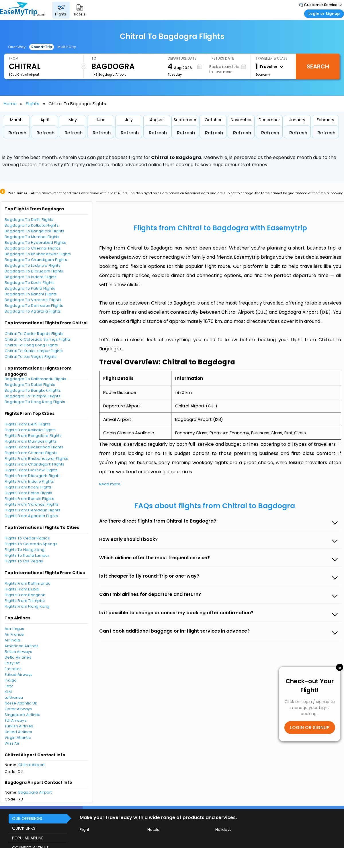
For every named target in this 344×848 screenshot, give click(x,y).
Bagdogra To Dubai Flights (30, 384)
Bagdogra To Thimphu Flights (32, 396)
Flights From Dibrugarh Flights (32, 475)
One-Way (17, 46)
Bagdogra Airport (35, 792)
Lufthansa (14, 697)
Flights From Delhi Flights (28, 424)
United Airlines (18, 732)
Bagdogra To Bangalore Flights (34, 231)
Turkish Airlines (19, 726)
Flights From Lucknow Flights (31, 470)
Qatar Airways (18, 709)
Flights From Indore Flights (29, 481)
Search (318, 66)
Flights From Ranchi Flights (29, 498)
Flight (84, 829)
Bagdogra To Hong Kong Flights (35, 402)
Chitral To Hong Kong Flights (31, 345)
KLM (8, 691)
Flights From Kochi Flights (28, 487)
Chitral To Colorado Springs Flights (38, 339)
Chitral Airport (31, 764)
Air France (14, 634)
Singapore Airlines (22, 714)
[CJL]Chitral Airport (24, 74)
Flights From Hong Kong (27, 606)
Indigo (11, 680)
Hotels (153, 829)
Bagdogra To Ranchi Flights (31, 294)
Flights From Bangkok (25, 595)
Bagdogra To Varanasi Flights (33, 300)
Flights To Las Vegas (24, 561)
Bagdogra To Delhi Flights (29, 219)
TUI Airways (15, 720)
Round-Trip (41, 46)
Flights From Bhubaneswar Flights (36, 458)
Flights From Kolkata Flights (30, 430)
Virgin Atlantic (18, 737)
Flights (32, 104)
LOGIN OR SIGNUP (309, 727)
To (93, 58)
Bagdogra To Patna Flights (30, 288)
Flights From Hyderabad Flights (34, 447)
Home (10, 104)
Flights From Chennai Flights (31, 453)
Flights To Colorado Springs (31, 544)
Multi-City (66, 46)
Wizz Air (12, 743)
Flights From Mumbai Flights (31, 441)
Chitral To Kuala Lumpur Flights (34, 351)
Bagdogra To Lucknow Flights (32, 265)
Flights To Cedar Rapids (27, 538)
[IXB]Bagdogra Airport (108, 74)
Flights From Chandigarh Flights (34, 464)
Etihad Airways (19, 674)
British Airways (18, 651)
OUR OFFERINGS (27, 818)
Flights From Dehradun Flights (32, 510)
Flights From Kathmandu (28, 583)
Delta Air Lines (18, 657)
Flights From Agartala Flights (31, 516)
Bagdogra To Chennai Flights (32, 248)
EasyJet (12, 663)
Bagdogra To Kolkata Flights (31, 225)
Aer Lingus (14, 628)
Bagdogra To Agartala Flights (33, 311)
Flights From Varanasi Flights (32, 504)
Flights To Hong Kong (24, 549)
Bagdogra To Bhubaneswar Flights (38, 254)
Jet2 (9, 686)
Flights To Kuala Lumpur (27, 555)
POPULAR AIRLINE (27, 838)
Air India (12, 640)
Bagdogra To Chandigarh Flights (36, 259)
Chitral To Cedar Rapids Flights (34, 333)
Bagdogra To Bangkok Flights (33, 390)
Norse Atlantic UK (21, 703)
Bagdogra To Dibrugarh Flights (34, 271)
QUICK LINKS (23, 828)
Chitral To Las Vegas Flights (30, 356)
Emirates (13, 669)
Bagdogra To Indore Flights (31, 277)
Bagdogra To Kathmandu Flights (36, 379)
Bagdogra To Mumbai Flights (32, 237)
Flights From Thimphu (25, 600)
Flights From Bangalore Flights (33, 435)
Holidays (223, 829)
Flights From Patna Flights (28, 493)
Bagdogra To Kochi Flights (30, 282)
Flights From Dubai (22, 589)
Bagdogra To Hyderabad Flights (35, 242)
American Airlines (21, 646)
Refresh (17, 132)
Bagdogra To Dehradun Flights (34, 305)
